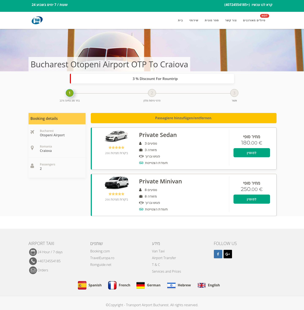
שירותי (193, 20)
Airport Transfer (164, 258)
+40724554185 (49, 261)
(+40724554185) (237, 4)
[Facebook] (218, 254)
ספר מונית (212, 20)
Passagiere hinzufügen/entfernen (183, 118)
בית (180, 20)
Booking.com (100, 251)
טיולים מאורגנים (256, 18)
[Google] (228, 254)
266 (116, 153)
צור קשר (231, 20)
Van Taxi (158, 251)
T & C (156, 264)
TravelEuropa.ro (102, 258)
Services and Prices (166, 271)
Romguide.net (100, 264)
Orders (43, 270)
